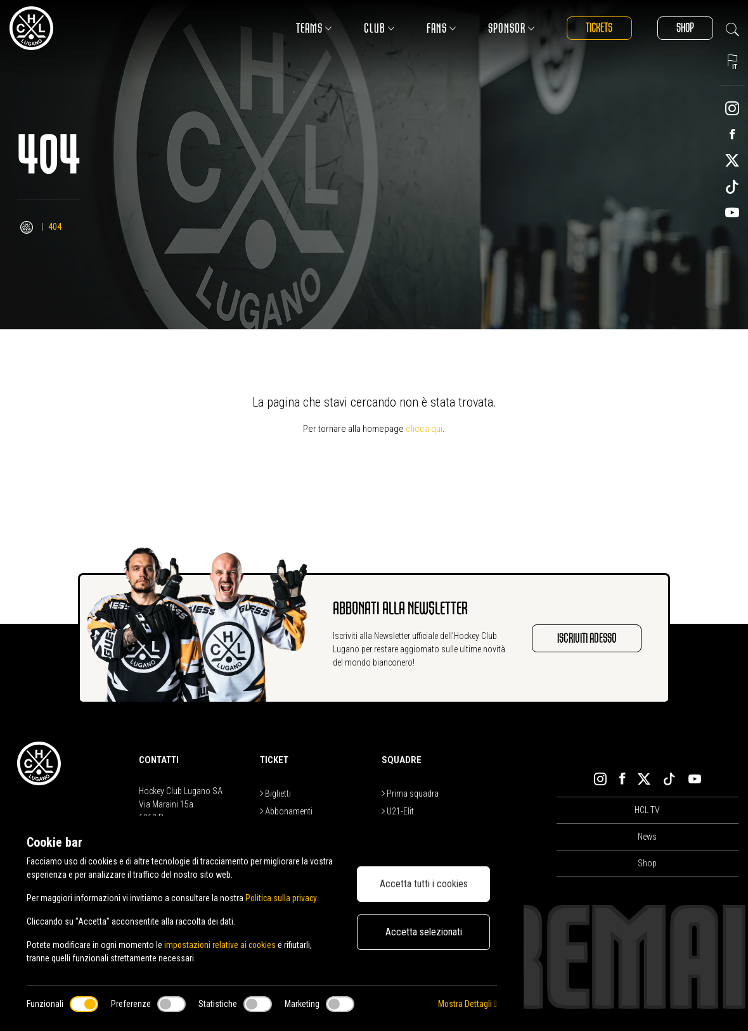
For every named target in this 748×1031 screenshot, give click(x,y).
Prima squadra (410, 793)
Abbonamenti (286, 811)
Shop (683, 28)
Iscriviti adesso (586, 638)
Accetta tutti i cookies (424, 884)
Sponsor (507, 28)
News (647, 837)
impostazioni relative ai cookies (221, 945)
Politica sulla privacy (281, 898)
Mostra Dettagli (467, 1004)
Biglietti (275, 793)
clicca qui (424, 428)
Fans (438, 28)
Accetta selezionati (423, 932)
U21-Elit (398, 811)
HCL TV (647, 810)
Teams (310, 28)
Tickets (596, 28)
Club (375, 28)
